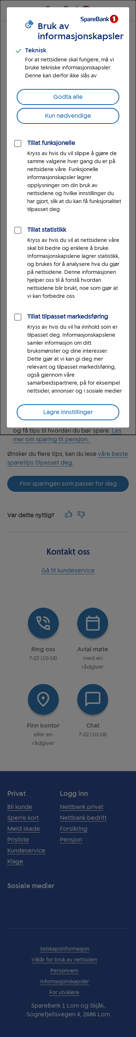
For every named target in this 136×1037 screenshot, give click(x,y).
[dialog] (68, 217)
